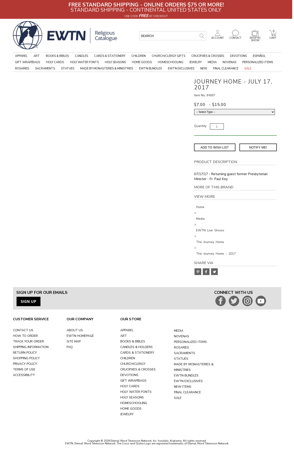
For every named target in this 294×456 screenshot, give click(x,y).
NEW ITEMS (182, 387)
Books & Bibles (57, 56)
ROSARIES (181, 347)
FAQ (70, 347)
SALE (178, 398)
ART (123, 336)
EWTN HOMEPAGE (80, 336)
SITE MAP (74, 341)
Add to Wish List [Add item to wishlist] (215, 147)
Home (200, 207)
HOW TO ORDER (25, 336)
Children (138, 56)
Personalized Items (257, 62)
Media (212, 62)
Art (37, 56)
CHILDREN (127, 358)
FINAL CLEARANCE (187, 392)
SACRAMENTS (184, 353)
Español (259, 56)
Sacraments (45, 69)
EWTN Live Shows (210, 230)
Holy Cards (55, 62)
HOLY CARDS (130, 386)
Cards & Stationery (109, 56)
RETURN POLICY (25, 353)
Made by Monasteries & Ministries (106, 69)
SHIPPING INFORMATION (31, 347)
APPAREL (126, 330)
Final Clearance (225, 69)
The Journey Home (210, 242)
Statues (67, 69)
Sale (247, 69)
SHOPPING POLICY (26, 358)
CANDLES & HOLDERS (136, 347)
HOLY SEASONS (132, 397)
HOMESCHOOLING (133, 403)
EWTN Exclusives (181, 69)
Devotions (238, 56)
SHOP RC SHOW (255, 38)
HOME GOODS (131, 409)
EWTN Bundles (150, 69)
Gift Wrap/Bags (27, 62)
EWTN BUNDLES (186, 375)
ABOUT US (75, 330)
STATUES (181, 359)
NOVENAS (181, 336)
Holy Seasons (115, 62)
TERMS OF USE (24, 369)
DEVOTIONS (129, 375)
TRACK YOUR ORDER (28, 341)
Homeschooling (170, 62)
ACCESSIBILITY (24, 375)
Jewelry (195, 62)
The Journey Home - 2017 (216, 254)
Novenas (229, 62)
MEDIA (178, 331)
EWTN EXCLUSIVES (188, 381)
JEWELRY (127, 414)
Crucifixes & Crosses (207, 56)
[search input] (172, 35)
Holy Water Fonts (84, 62)
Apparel (21, 56)
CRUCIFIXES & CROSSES (138, 369)
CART (273, 37)
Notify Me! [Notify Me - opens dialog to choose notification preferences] (258, 147)
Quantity (200, 126)
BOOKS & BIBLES (132, 341)
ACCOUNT (217, 37)
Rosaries (22, 69)
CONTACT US (23, 330)
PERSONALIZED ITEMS (190, 342)
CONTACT (235, 37)
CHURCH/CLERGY (133, 364)
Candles (81, 56)
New (203, 69)
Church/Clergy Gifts (168, 56)
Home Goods (142, 62)
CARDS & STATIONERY (137, 353)
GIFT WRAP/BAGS (133, 381)
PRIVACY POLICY (25, 364)
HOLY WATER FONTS (136, 392)
